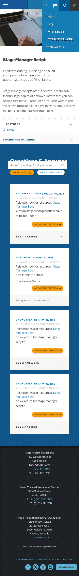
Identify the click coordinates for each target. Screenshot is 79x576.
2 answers (27, 362)
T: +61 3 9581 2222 (39, 537)
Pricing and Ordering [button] (19, 139)
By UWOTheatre (26, 319)
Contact (56, 559)
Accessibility (69, 559)
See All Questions (49, 172)
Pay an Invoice (53, 47)
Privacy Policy (43, 559)
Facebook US (28, 567)
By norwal (23, 257)
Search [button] (64, 5)
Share (10, 129)
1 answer (26, 236)
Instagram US (51, 567)
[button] (55, 5)
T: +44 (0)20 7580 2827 (39, 499)
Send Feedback (66, 567)
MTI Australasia (60, 39)
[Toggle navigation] (4, 4)
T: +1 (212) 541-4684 (39, 468)
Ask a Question (20, 172)
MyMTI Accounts (46, 5)
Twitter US (36, 567)
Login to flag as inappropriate (40, 197)
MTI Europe (56, 32)
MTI (50, 25)
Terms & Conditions (24, 559)
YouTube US (43, 567)
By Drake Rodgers (28, 193)
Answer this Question (46, 224)
